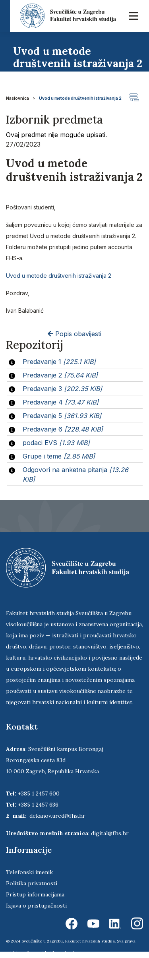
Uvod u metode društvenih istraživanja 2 (80, 98)
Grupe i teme (59, 456)
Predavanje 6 (63, 429)
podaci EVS (56, 443)
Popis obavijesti (74, 334)
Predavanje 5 (62, 416)
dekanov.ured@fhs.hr (57, 815)
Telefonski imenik (29, 872)
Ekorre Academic (67, 952)
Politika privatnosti (31, 883)
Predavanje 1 (59, 362)
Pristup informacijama (35, 894)
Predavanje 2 (60, 375)
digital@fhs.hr (110, 833)
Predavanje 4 (61, 402)
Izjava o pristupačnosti (36, 905)
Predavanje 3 (62, 389)
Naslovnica (17, 98)
